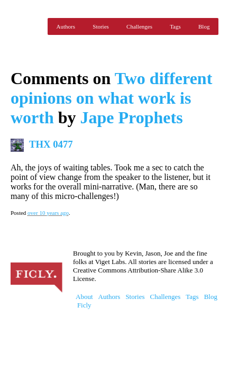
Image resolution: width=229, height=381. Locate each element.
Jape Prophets (131, 117)
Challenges (139, 26)
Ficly (26, 26)
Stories (101, 26)
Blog (203, 26)
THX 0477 (51, 144)
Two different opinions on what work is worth (111, 98)
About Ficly (84, 301)
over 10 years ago (48, 213)
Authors (66, 26)
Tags (175, 26)
